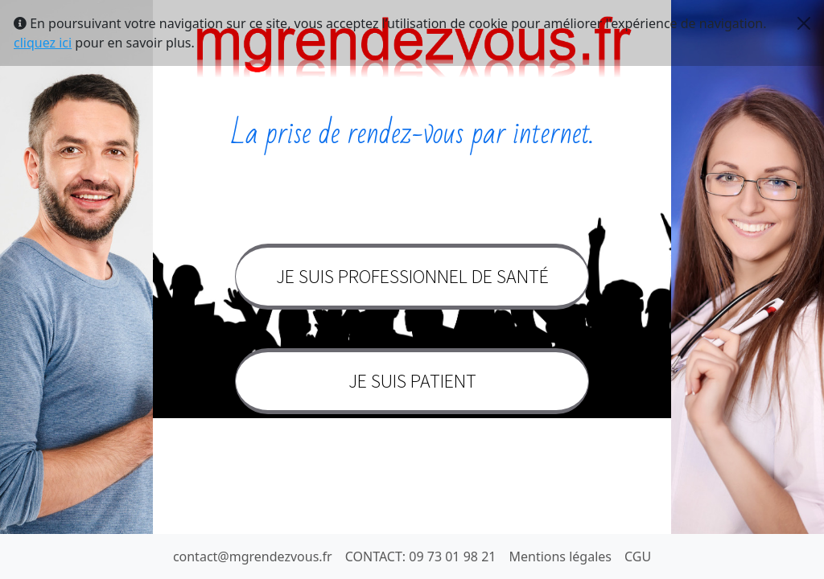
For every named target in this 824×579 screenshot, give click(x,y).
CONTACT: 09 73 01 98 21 (420, 556)
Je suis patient (412, 380)
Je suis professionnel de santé (412, 276)
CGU (637, 556)
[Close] (804, 23)
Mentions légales (560, 556)
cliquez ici (43, 42)
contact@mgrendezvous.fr (252, 556)
